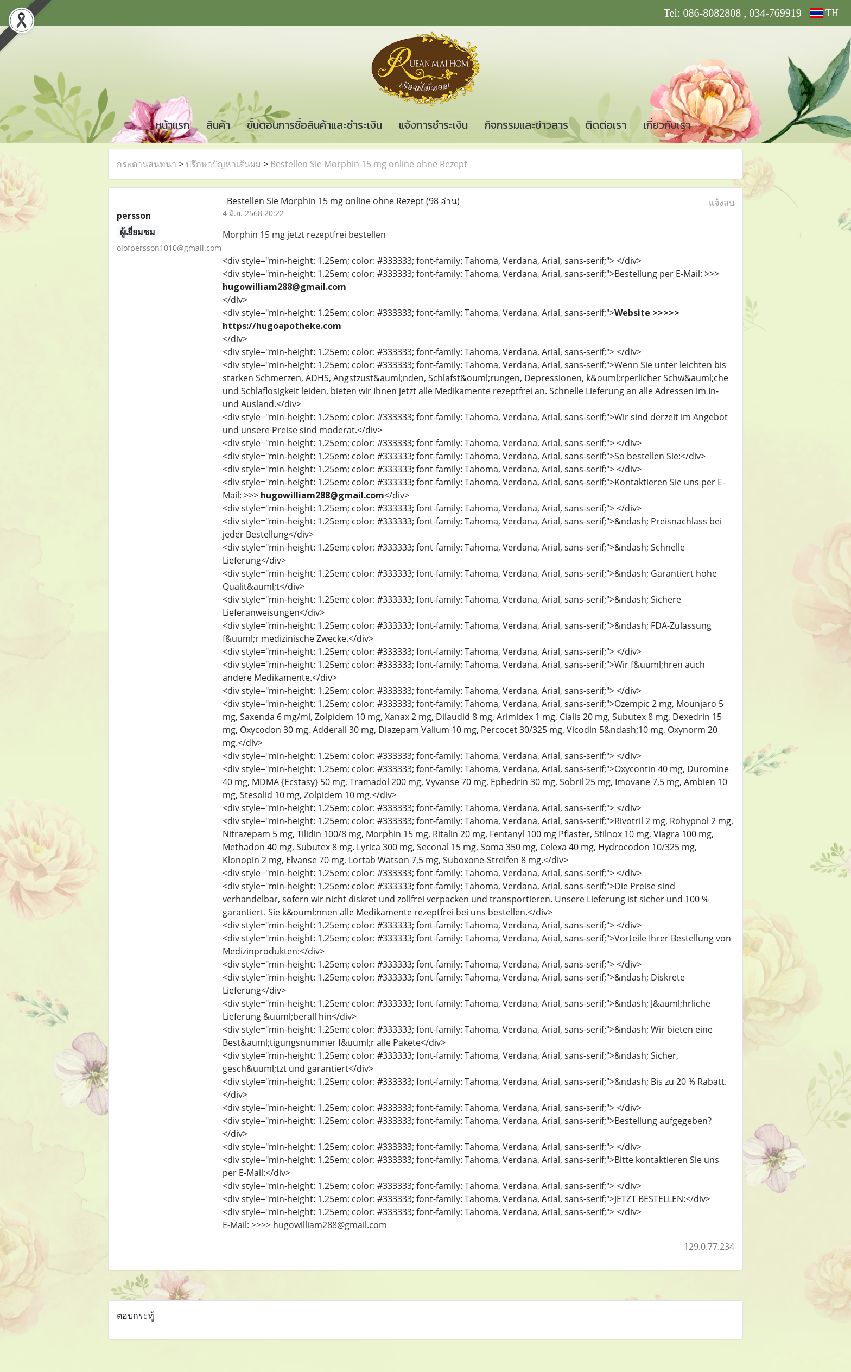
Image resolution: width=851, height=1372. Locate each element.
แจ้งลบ (721, 202)
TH (824, 13)
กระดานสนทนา (146, 164)
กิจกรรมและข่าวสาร (526, 125)
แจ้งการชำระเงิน (433, 125)
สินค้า (218, 125)
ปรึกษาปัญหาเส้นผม (223, 164)
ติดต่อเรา (605, 125)
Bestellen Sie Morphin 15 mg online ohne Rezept (368, 164)
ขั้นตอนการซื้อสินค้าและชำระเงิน (314, 125)
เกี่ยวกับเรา (666, 125)
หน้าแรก (172, 125)
